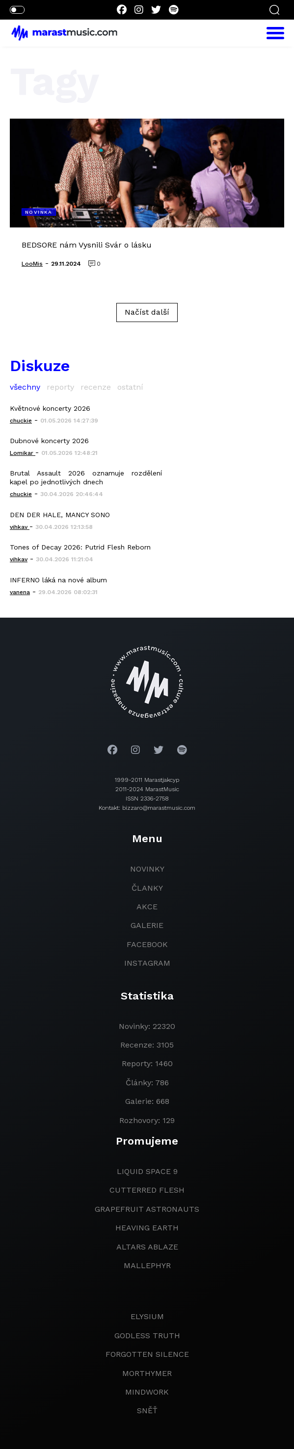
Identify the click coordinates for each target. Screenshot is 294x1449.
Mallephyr (147, 1265)
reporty (60, 387)
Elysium (147, 1316)
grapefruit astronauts (147, 1209)
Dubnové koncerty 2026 (49, 441)
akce (147, 906)
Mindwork (147, 1392)
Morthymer (147, 1373)
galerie (147, 925)
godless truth (147, 1335)
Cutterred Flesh (147, 1190)
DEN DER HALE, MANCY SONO (60, 515)
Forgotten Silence (147, 1354)
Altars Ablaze (147, 1246)
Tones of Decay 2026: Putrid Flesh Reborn (80, 547)
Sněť (147, 1410)
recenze (95, 387)
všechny (25, 387)
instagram (147, 963)
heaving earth (147, 1227)
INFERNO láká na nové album (58, 580)
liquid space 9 (147, 1171)
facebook (147, 944)
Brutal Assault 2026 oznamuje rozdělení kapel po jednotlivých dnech (86, 477)
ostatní (130, 387)
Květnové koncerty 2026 (50, 408)
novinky (147, 869)
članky (147, 888)
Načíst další (147, 312)
